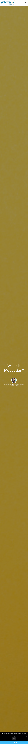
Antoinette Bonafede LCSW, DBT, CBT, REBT (15, 384)
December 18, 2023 (14, 385)
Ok (14, 738)
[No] (26, 736)
